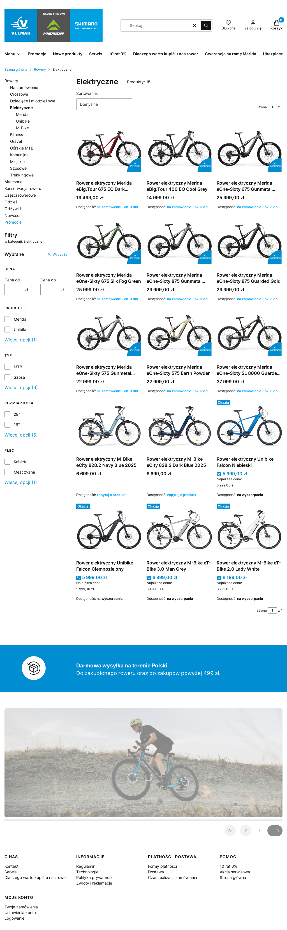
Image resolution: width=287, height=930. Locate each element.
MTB (18, 366)
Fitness (16, 134)
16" (17, 424)
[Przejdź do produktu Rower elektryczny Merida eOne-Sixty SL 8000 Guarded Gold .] (250, 334)
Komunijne (19, 154)
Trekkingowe (22, 175)
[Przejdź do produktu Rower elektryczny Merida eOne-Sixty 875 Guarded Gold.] (250, 241)
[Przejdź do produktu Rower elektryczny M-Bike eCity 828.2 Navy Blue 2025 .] (109, 426)
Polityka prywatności (95, 877)
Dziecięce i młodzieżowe (32, 100)
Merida (22, 114)
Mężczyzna (24, 472)
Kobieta (20, 461)
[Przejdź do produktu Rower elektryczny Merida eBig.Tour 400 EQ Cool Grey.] (179, 149)
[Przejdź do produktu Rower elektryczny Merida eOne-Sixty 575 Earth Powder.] (179, 334)
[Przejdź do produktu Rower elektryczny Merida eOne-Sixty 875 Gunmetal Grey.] (179, 241)
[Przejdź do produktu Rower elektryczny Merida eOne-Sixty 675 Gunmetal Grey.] (250, 149)
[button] (206, 25)
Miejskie (17, 161)
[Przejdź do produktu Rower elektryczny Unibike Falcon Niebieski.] (250, 426)
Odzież (11, 201)
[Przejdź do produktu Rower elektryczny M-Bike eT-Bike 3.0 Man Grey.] (179, 529)
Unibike (23, 121)
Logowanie (14, 918)
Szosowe (18, 168)
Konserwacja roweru (22, 188)
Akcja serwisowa (235, 871)
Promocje (13, 222)
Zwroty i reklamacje (94, 883)
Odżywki (12, 208)
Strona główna (15, 69)
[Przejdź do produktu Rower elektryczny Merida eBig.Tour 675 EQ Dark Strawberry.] (109, 149)
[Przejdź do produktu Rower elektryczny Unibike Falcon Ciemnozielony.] (109, 529)
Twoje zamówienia (21, 906)
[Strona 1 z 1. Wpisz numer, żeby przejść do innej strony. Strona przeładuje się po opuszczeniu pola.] (272, 107)
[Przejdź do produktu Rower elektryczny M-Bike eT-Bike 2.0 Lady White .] (250, 529)
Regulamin (85, 866)
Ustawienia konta (20, 912)
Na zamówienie (24, 87)
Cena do (48, 279)
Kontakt (11, 866)
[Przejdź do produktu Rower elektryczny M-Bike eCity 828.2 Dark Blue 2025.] (179, 426)
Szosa (19, 377)
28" (17, 414)
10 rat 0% (228, 866)
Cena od (12, 279)
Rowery (40, 69)
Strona (261, 107)
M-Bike (22, 127)
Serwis (10, 871)
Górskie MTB (21, 148)
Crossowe (19, 94)
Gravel (16, 141)
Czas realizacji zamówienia (172, 877)
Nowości (12, 215)
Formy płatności (162, 866)
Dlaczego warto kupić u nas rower (35, 877)
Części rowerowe (20, 195)
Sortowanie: (87, 93)
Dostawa (156, 871)
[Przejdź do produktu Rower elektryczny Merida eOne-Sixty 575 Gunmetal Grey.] (109, 334)
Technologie (87, 871)
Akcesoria (13, 181)
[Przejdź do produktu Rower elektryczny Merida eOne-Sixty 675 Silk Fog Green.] (109, 241)
